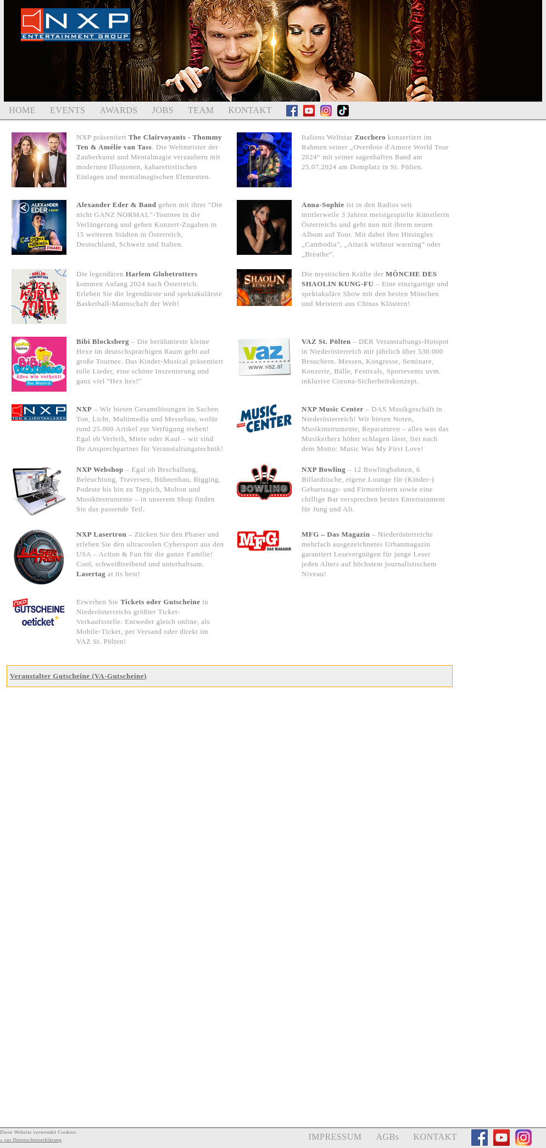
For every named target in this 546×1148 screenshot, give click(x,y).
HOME (22, 110)
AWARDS (118, 110)
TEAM (201, 110)
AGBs (387, 1136)
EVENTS (67, 110)
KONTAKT (250, 110)
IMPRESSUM (334, 1136)
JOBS (163, 110)
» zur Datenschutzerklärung (31, 1140)
